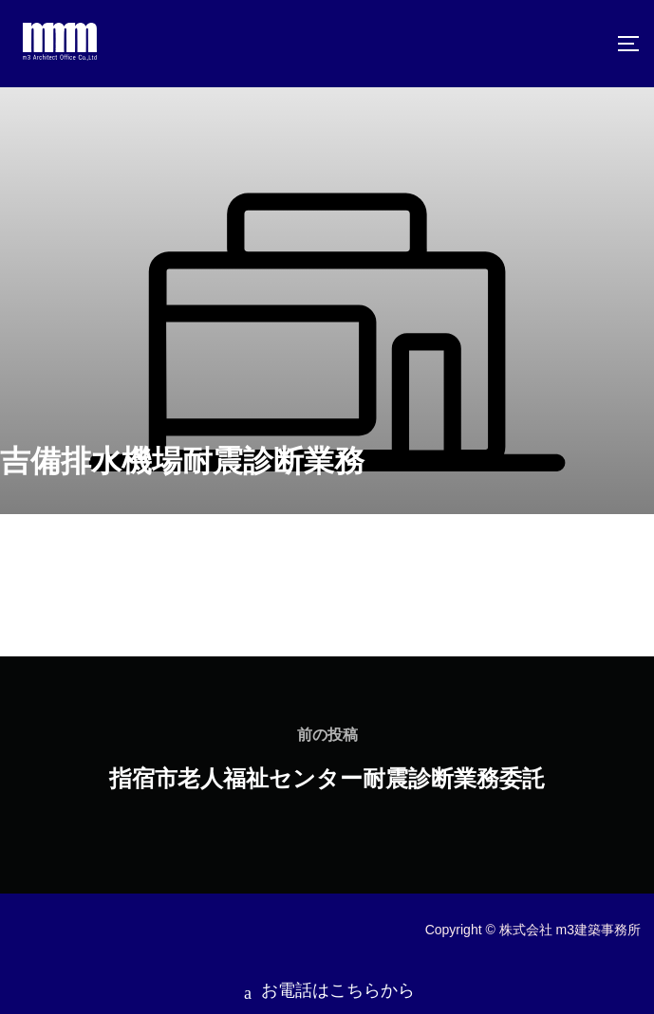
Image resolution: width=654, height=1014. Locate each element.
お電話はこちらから (327, 984)
